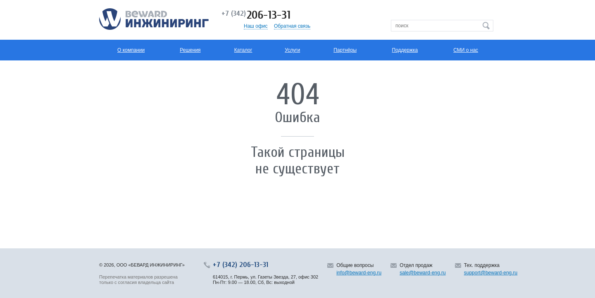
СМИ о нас (465, 50)
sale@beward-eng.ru (423, 273)
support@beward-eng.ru (491, 273)
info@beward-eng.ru (358, 273)
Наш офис (256, 26)
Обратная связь (292, 26)
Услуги (292, 50)
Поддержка (405, 50)
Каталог (243, 50)
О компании (131, 50)
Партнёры (345, 50)
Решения (190, 50)
